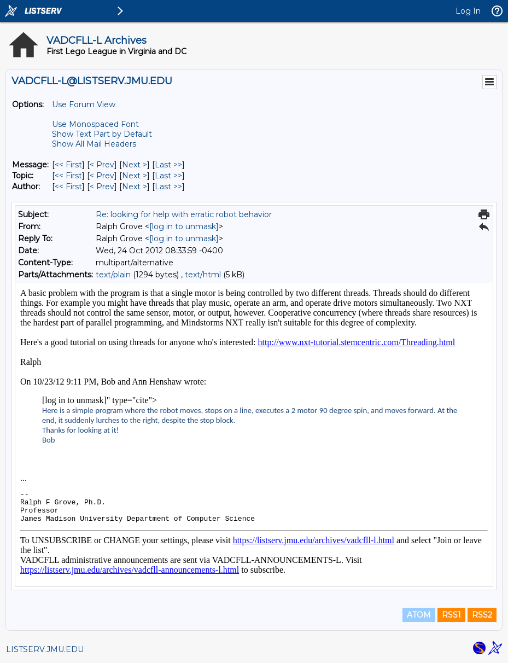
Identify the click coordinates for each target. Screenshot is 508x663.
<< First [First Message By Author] (68, 186)
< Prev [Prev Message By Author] (102, 186)
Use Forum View (83, 104)
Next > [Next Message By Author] (134, 186)
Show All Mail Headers (94, 144)
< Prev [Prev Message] (102, 165)
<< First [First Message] (68, 165)
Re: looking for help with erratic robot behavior (184, 214)
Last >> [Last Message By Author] (168, 186)
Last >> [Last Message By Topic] (168, 176)
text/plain (113, 275)
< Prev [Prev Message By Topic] (102, 176)
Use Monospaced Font (95, 124)
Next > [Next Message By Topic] (134, 176)
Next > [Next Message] (134, 165)
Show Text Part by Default (102, 134)
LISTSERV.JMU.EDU (45, 649)
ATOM (419, 615)
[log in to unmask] (184, 226)
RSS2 (482, 615)
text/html (203, 275)
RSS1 (451, 615)
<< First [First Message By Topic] (68, 176)
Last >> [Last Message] (168, 165)
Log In (468, 11)
